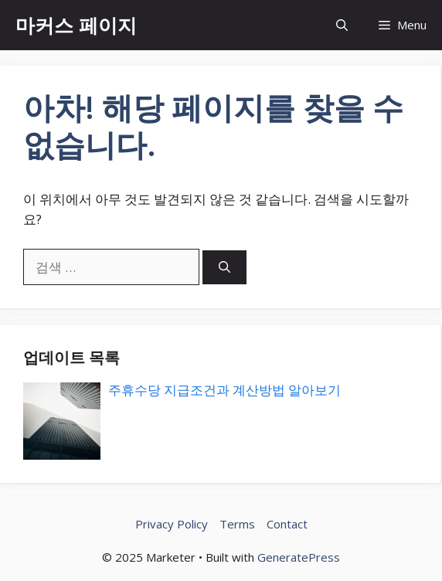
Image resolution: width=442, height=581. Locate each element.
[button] (342, 25)
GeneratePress (298, 557)
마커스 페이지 (76, 25)
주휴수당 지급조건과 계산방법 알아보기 (224, 390)
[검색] (224, 267)
